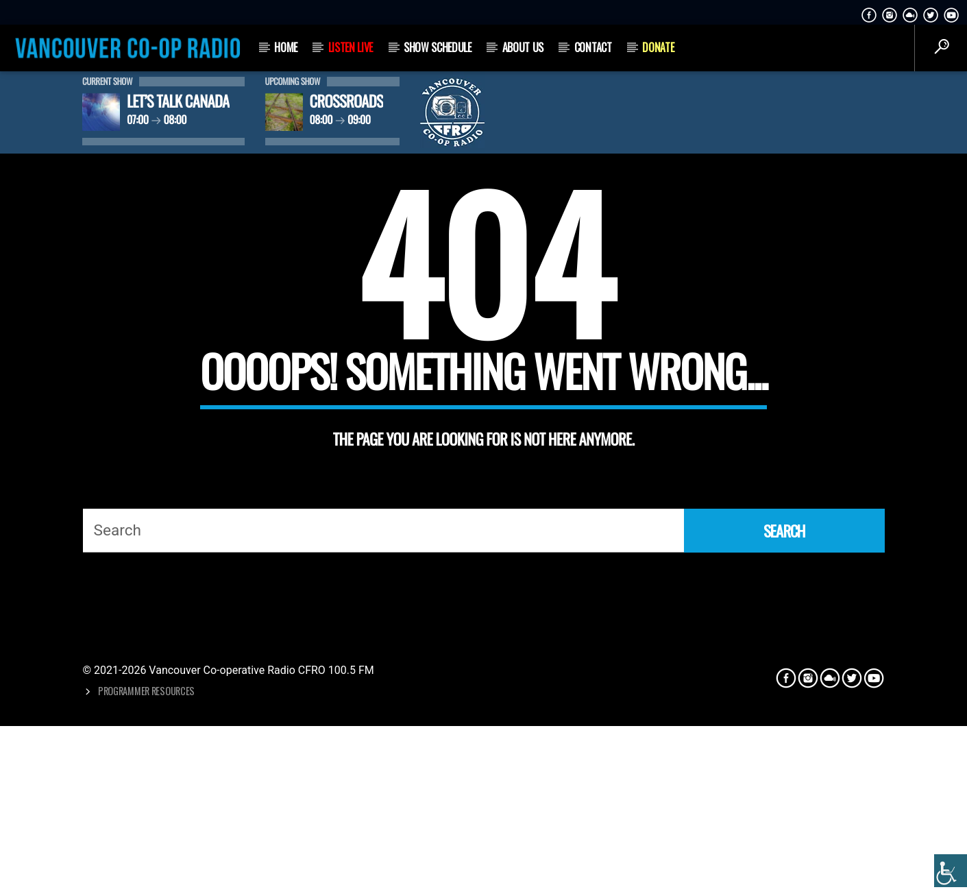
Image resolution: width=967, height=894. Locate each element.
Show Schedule (438, 47)
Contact (593, 47)
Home (285, 47)
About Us (522, 47)
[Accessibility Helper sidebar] (950, 870)
